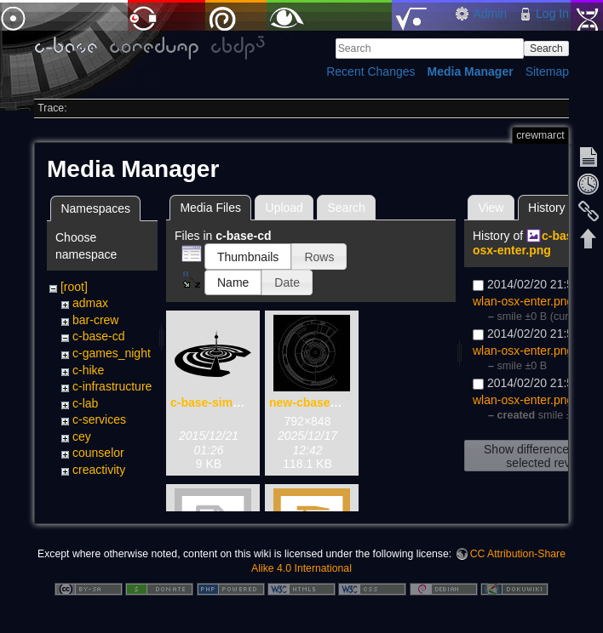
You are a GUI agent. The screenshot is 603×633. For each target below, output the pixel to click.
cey (81, 436)
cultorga (93, 486)
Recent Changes (370, 71)
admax (90, 303)
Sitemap (547, 71)
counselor (98, 452)
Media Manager (471, 71)
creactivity (98, 469)
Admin (490, 13)
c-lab (85, 403)
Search (546, 48)
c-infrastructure (112, 386)
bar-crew (95, 320)
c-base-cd (98, 336)
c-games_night (111, 353)
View (490, 207)
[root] (74, 287)
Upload (284, 207)
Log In (552, 13)
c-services (99, 419)
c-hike (88, 370)
